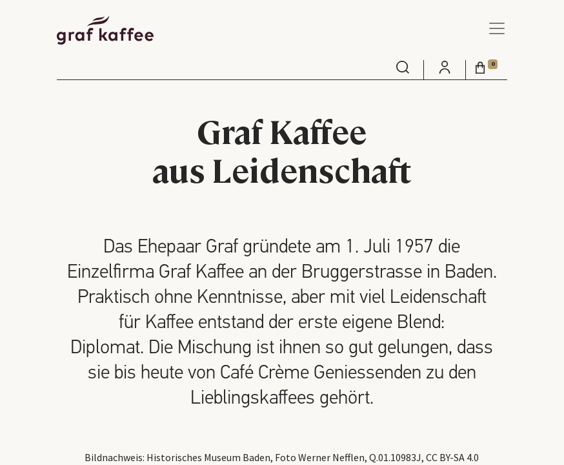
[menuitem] (402, 67)
